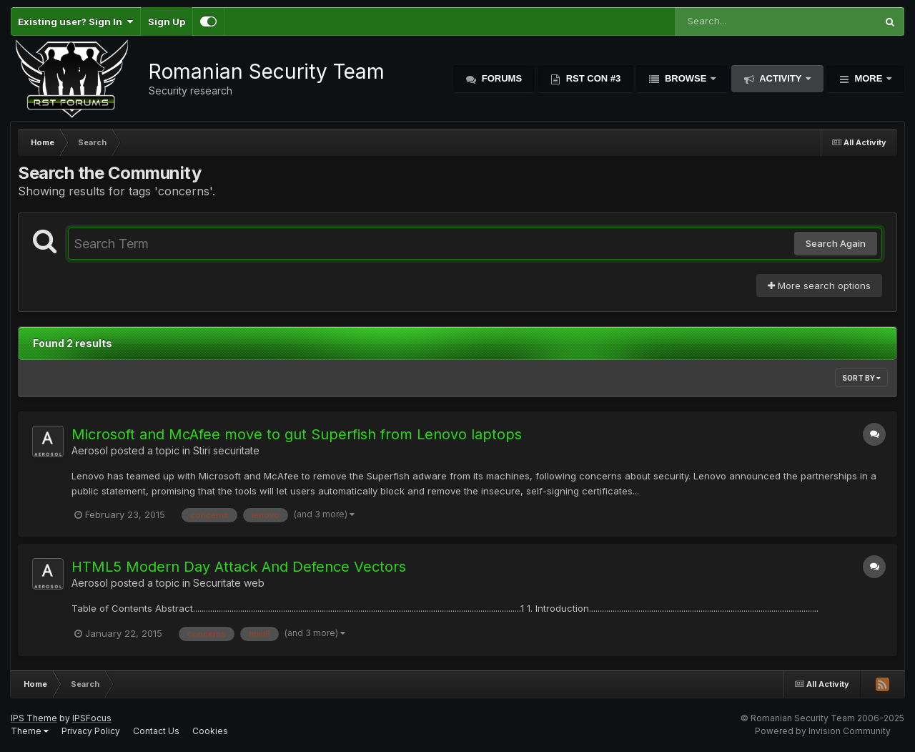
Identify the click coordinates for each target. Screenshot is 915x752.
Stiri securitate (226, 450)
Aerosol (89, 450)
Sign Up (166, 21)
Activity (780, 78)
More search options (819, 285)
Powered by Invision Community (823, 731)
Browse (685, 78)
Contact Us (156, 731)
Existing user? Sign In (75, 21)
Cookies (210, 731)
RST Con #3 (591, 78)
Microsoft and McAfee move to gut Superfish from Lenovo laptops (296, 434)
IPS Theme (34, 718)
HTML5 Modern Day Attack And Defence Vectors (238, 566)
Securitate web (228, 583)
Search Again (836, 243)
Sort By (861, 377)
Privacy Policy (90, 731)
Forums (500, 78)
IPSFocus (92, 718)
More (868, 78)
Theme (30, 731)
